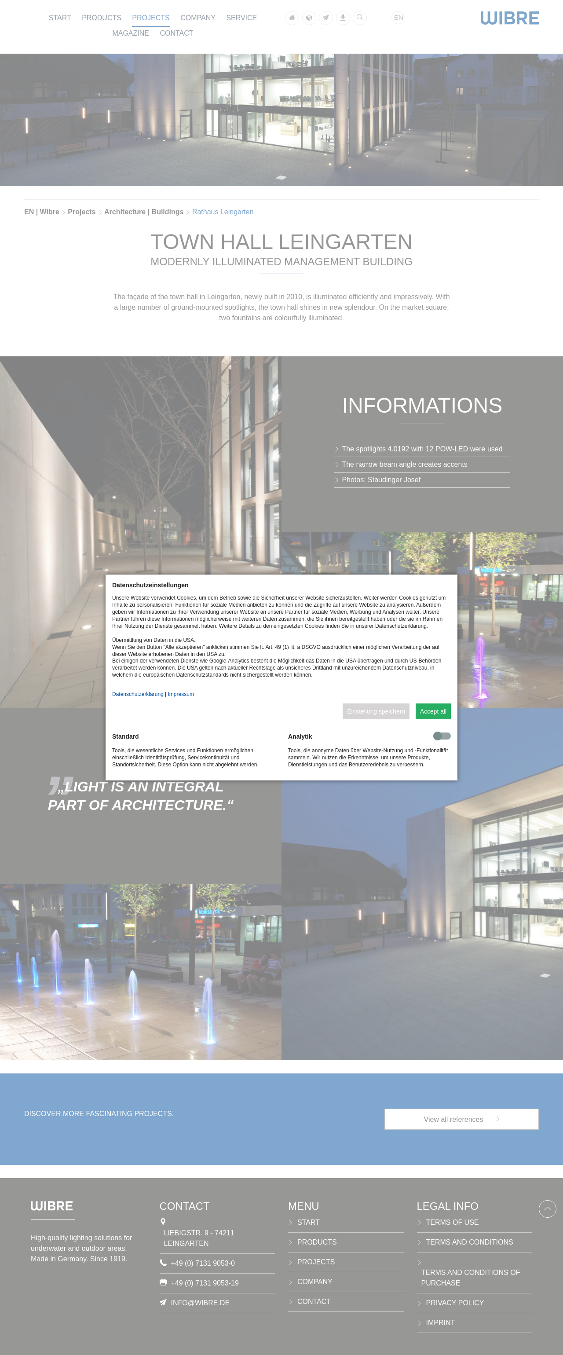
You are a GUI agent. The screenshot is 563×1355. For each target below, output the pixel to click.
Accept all (433, 711)
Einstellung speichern (376, 711)
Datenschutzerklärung (138, 694)
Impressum (181, 694)
